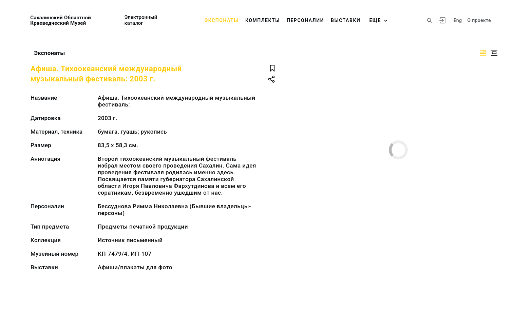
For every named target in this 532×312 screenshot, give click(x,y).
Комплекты (262, 20)
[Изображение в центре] (494, 52)
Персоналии (305, 20)
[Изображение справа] (483, 52)
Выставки (345, 20)
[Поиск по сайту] (429, 20)
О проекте (479, 20)
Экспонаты (222, 20)
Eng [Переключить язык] (458, 20)
